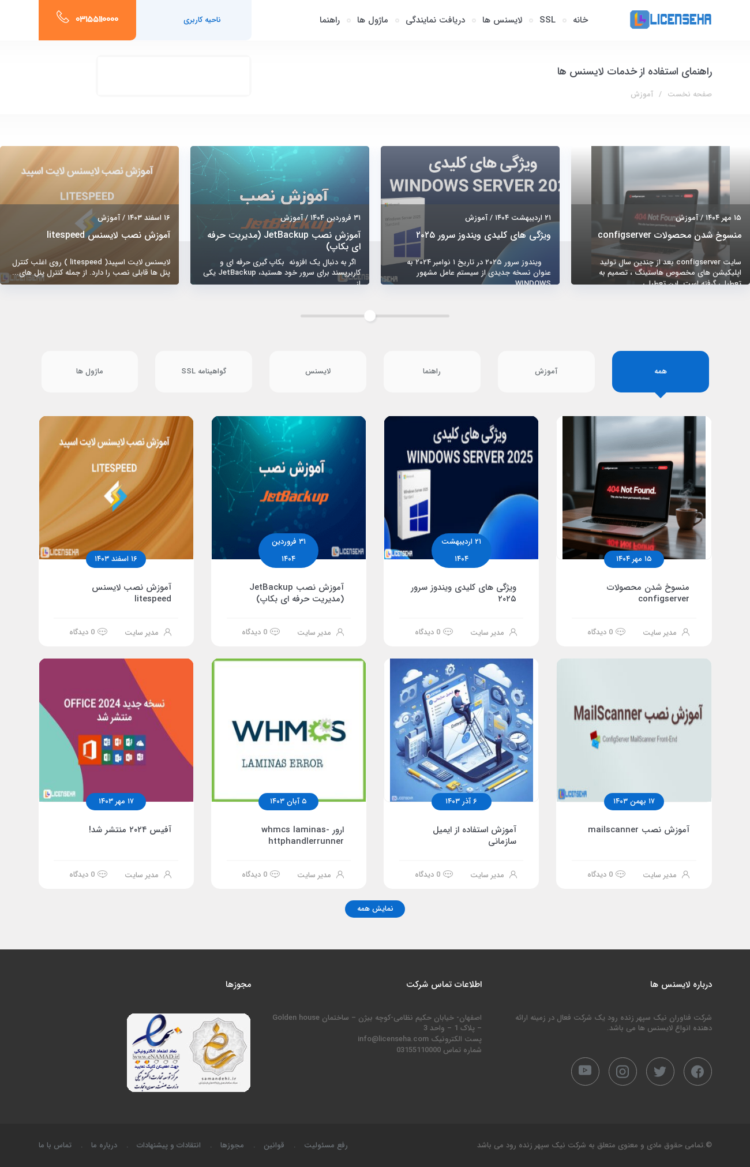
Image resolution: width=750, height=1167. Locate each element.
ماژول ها (372, 20)
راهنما (330, 20)
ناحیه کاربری (202, 20)
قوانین (274, 1145)
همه (660, 371)
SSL (547, 20)
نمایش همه (375, 909)
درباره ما (104, 1145)
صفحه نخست (689, 94)
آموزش (546, 371)
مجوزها (232, 1145)
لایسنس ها (502, 20)
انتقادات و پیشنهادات (169, 1145)
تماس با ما (55, 1145)
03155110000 (97, 20)
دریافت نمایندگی (435, 20)
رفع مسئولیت (326, 1145)
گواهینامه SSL (203, 371)
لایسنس (318, 371)
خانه (580, 20)
